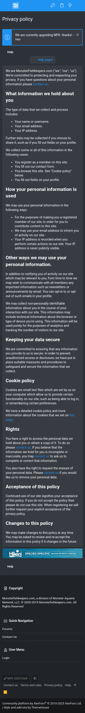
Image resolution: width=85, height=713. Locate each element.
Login (6, 658)
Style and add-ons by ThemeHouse (26, 707)
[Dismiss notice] (77, 35)
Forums (7, 629)
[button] (6, 6)
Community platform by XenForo (42, 703)
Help (68, 685)
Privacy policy (53, 685)
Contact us (9, 637)
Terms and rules (31, 685)
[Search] (78, 6)
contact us (40, 84)
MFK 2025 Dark (15, 678)
